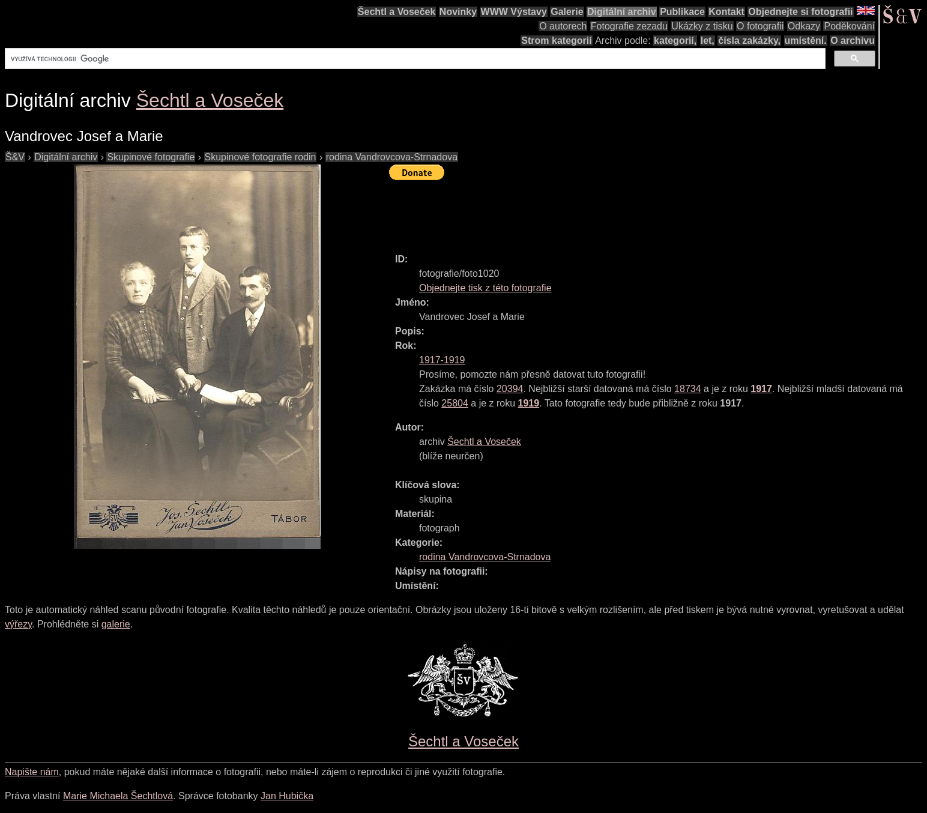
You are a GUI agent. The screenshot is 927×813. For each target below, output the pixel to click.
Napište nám (32, 772)
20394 (510, 389)
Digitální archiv (621, 12)
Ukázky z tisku (701, 26)
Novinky (458, 12)
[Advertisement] (607, 211)
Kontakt (726, 12)
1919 (529, 403)
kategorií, (675, 40)
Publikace (682, 12)
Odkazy (804, 26)
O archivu (852, 40)
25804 (454, 403)
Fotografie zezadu (629, 26)
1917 (761, 389)
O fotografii (760, 26)
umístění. (806, 40)
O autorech (563, 26)
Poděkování (849, 26)
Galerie (567, 12)
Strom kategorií (556, 40)
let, (707, 40)
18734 (687, 389)
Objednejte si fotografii (800, 12)
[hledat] (414, 58)
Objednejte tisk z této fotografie (485, 288)
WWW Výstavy (514, 12)
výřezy (18, 624)
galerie (115, 624)
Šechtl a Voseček (397, 12)
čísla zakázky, (749, 40)
